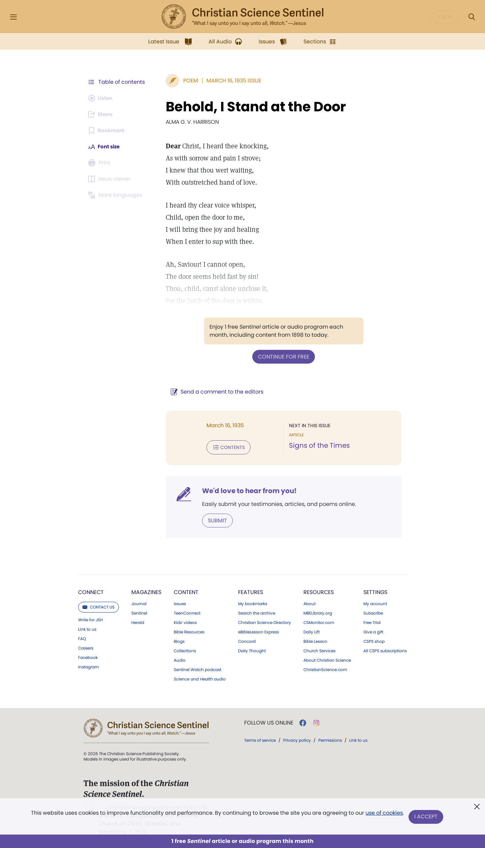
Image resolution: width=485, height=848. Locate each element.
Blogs (179, 640)
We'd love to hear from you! (246, 490)
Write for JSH (90, 619)
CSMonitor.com (318, 621)
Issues (180, 602)
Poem (187, 80)
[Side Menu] (13, 17)
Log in (444, 16)
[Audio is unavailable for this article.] (102, 98)
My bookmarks (252, 602)
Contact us (99, 606)
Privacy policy (297, 739)
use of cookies (383, 814)
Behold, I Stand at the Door (252, 106)
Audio (180, 659)
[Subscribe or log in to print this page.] (100, 163)
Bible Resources (189, 631)
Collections (185, 650)
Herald (137, 621)
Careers (85, 647)
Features (250, 591)
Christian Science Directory (264, 621)
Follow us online (268, 721)
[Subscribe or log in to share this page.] (102, 114)
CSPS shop (374, 640)
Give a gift (373, 631)
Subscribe (373, 612)
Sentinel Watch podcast (197, 668)
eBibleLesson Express (258, 631)
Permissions (330, 739)
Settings (375, 591)
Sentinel (139, 612)
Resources (318, 591)
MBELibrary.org (317, 612)
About (309, 602)
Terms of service (260, 739)
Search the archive (256, 612)
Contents (225, 447)
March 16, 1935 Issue (230, 80)
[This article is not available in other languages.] (116, 195)
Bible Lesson (315, 640)
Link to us (87, 628)
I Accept (426, 817)
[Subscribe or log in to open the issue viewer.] (110, 179)
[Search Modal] (471, 17)
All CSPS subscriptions (385, 650)
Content (186, 591)
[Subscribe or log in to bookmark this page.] (108, 130)
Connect (91, 591)
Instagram (88, 666)
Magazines (146, 591)
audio (200, 678)
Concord (247, 640)
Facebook (88, 656)
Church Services (319, 650)
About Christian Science (327, 659)
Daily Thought (252, 650)
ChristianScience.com (325, 668)
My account (375, 602)
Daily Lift (311, 631)
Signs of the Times (317, 445)
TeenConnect (187, 612)
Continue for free (282, 356)
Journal (139, 602)
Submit (214, 519)
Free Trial (372, 621)
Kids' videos (185, 621)
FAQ (82, 637)
